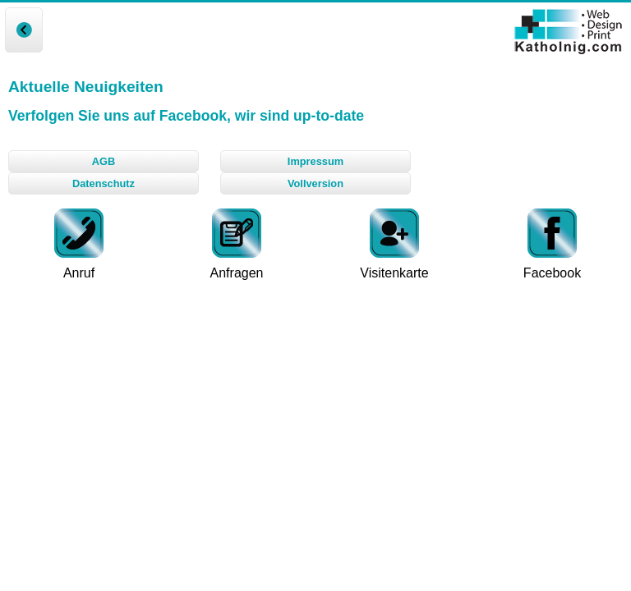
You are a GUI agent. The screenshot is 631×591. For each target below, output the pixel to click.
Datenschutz (103, 183)
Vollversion (315, 183)
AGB (103, 161)
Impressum (315, 161)
